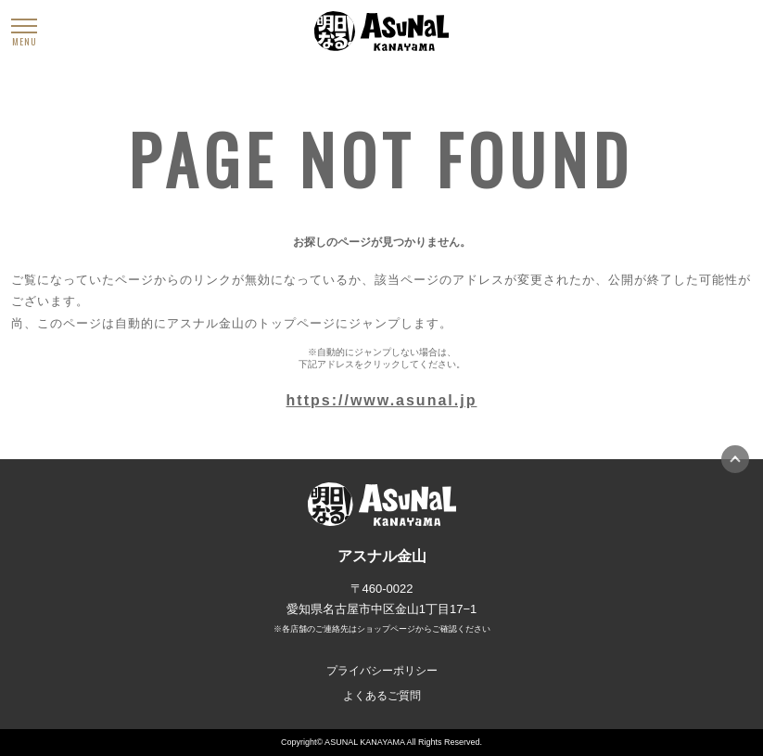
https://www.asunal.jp (381, 400)
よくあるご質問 (382, 695)
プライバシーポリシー (382, 670)
